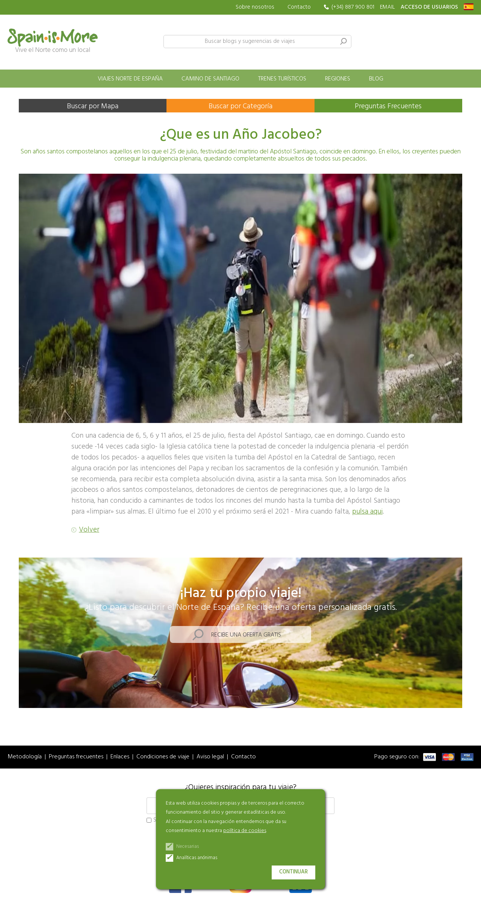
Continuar (293, 872)
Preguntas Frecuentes (388, 106)
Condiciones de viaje (162, 757)
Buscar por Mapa (92, 106)
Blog (376, 79)
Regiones (337, 79)
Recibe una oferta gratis (246, 635)
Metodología (25, 757)
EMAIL (387, 7)
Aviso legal (210, 757)
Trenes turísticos (282, 79)
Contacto (299, 7)
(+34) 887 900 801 (352, 7)
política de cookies (244, 831)
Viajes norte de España (130, 79)
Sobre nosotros (255, 7)
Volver (89, 530)
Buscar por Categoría (240, 106)
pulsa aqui (367, 511)
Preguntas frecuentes (76, 757)
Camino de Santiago (210, 79)
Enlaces (119, 757)
